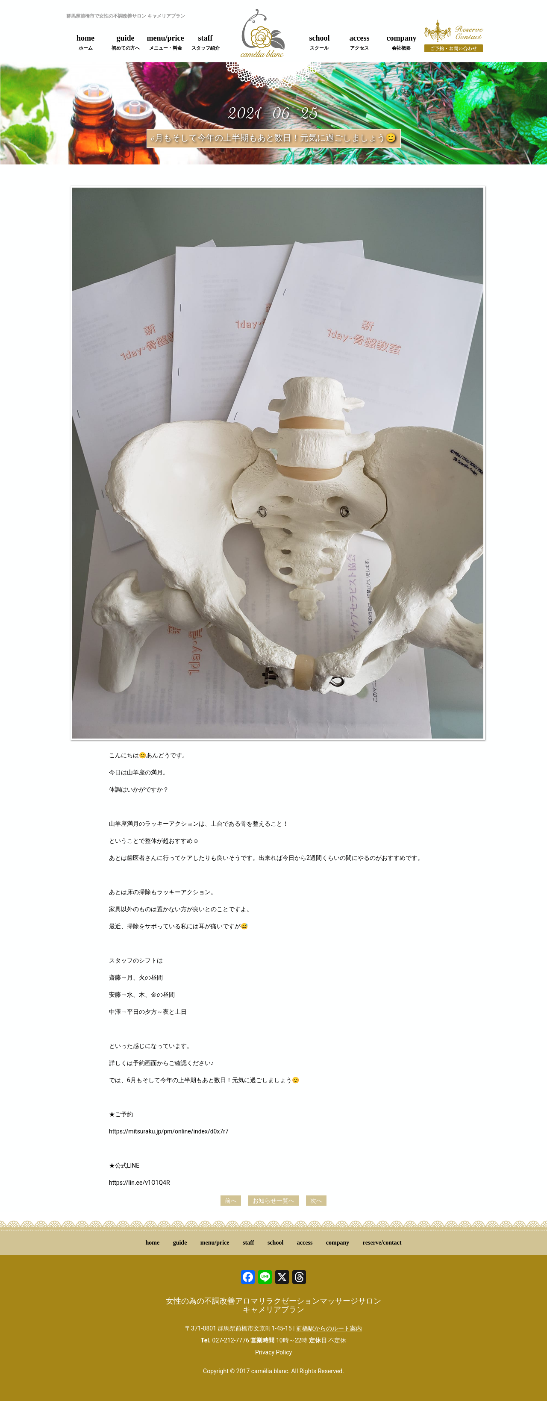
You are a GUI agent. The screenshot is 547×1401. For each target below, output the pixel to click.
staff (205, 42)
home (85, 42)
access (360, 42)
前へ (231, 1200)
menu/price (165, 42)
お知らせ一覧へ (273, 1200)
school (319, 42)
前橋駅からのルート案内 (329, 1328)
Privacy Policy (273, 1352)
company (401, 42)
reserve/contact (382, 1242)
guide (126, 42)
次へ (316, 1200)
